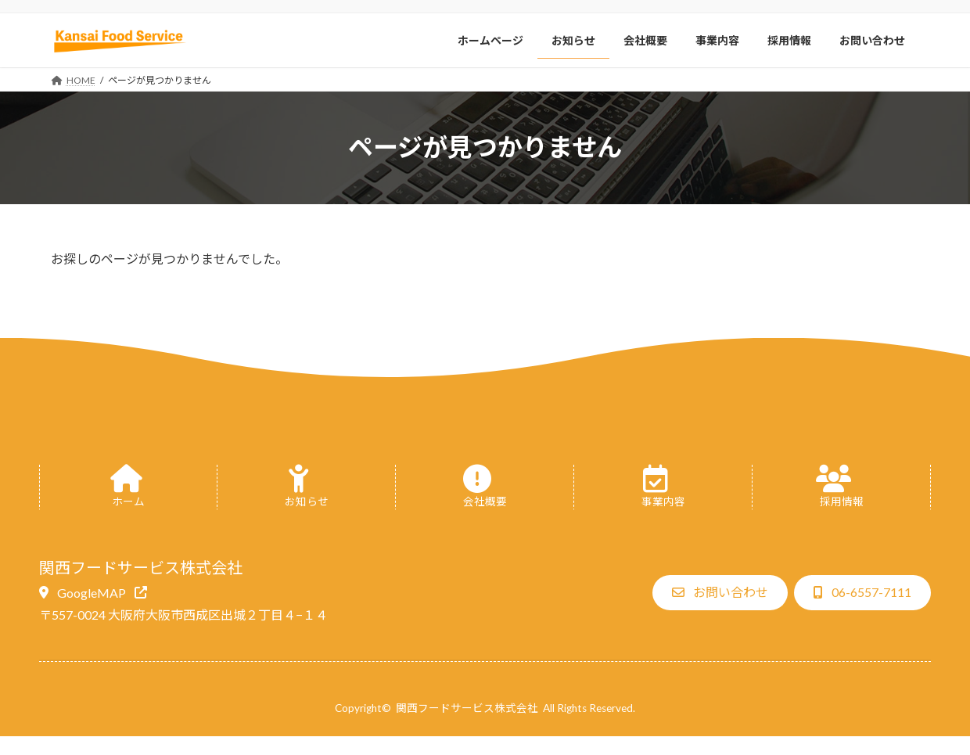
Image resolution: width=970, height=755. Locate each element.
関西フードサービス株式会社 (467, 708)
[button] (93, 591)
